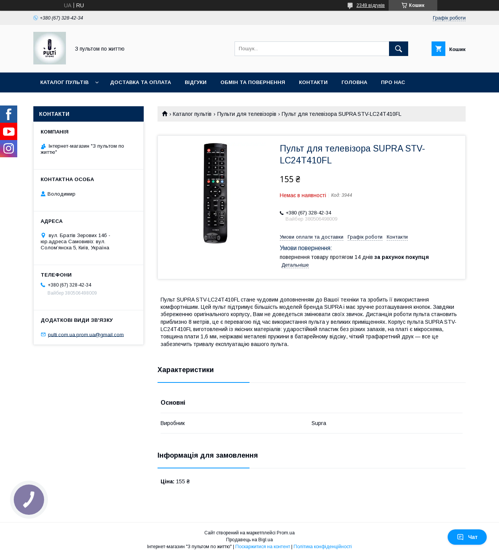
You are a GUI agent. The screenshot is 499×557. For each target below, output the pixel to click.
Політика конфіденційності (323, 546)
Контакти (313, 82)
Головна (354, 82)
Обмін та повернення (252, 82)
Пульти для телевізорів (246, 114)
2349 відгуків (370, 5)
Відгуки (196, 82)
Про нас (393, 82)
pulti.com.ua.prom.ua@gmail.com (86, 334)
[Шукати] (398, 48)
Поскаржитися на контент (262, 546)
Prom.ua (286, 533)
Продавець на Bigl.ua (249, 539)
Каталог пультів (64, 82)
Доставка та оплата (140, 82)
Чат (467, 537)
